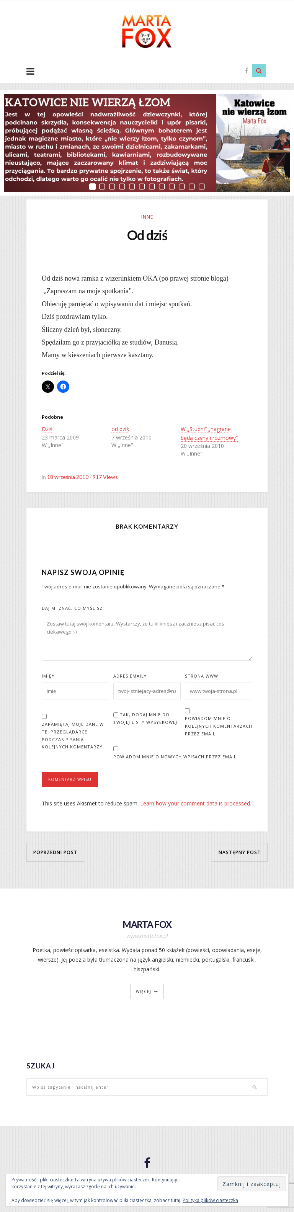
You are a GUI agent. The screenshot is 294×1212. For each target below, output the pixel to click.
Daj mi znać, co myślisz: (73, 608)
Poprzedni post (55, 852)
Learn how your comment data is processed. (195, 803)
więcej (143, 991)
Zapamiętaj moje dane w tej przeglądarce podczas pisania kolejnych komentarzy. (73, 735)
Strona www (201, 676)
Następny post (240, 852)
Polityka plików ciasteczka (210, 1200)
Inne (147, 217)
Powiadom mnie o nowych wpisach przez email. (175, 757)
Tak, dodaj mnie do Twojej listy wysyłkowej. (146, 718)
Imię (48, 676)
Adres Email (130, 676)
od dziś (120, 429)
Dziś (47, 429)
